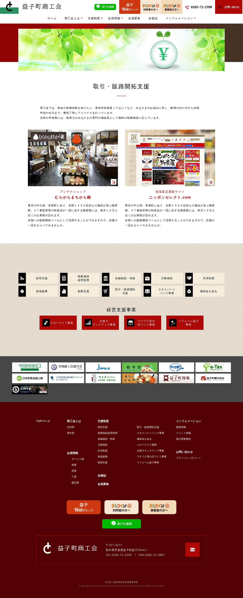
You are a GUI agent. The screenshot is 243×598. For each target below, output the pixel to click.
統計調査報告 (183, 439)
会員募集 (134, 18)
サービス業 (78, 459)
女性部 (70, 427)
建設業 (75, 482)
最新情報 (181, 427)
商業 (74, 465)
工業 (74, 476)
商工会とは (72, 18)
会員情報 (114, 18)
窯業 (74, 470)
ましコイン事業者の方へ (171, 7)
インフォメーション (179, 18)
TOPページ (43, 421)
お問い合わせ (184, 452)
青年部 (70, 433)
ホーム (52, 18)
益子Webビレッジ (129, 7)
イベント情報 (183, 433)
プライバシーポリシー (188, 458)
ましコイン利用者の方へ (150, 7)
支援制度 (94, 18)
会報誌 (153, 18)
